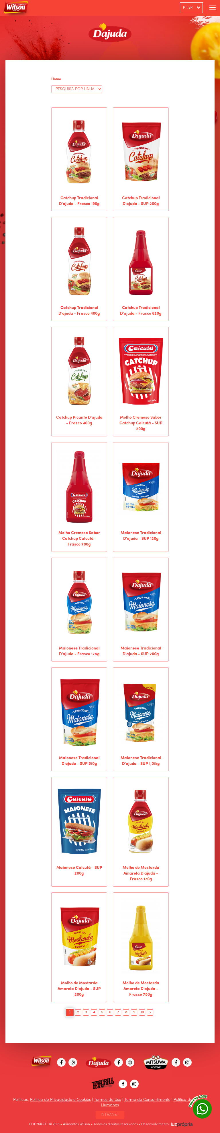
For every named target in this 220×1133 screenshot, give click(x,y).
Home (56, 79)
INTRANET (110, 1115)
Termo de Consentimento (147, 1100)
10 (142, 1012)
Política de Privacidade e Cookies (60, 1100)
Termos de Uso (107, 1100)
